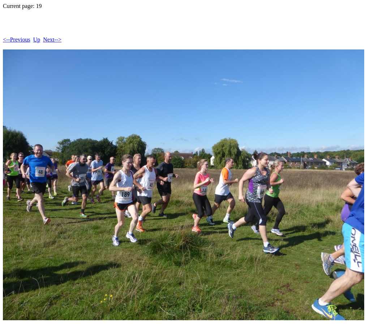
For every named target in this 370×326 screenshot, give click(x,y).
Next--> (52, 39)
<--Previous (16, 39)
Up (36, 39)
